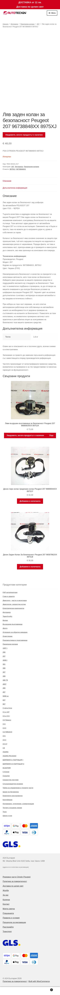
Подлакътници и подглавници (15, 640)
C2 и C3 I (6, 716)
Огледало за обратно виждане (15, 632)
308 (4, 676)
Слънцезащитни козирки (13, 784)
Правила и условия (11, 918)
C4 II (4, 728)
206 (4, 652)
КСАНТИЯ (7, 768)
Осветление (7, 636)
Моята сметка (9, 909)
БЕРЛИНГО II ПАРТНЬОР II (13, 764)
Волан (5, 620)
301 (4, 664)
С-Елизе (6, 772)
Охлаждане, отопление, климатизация (18, 804)
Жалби (6, 890)
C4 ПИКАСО (7, 732)
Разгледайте (8, 927)
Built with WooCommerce (39, 981)
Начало (5, 24)
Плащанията (8, 913)
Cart (46, 989)
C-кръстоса (7, 708)
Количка (6, 900)
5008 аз (6, 696)
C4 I (4, 724)
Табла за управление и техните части (18, 788)
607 (4, 700)
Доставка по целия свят (13, 886)
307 (4, 672)
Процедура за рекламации (14, 922)
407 (4, 692)
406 (4, 688)
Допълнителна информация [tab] (15, 188)
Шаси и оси (7, 816)
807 (4, 704)
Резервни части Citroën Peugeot (17, 877)
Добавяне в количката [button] (30, 501)
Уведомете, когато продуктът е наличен (24, 135)
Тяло (5, 812)
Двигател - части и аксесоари (15, 600)
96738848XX (21, 169)
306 (4, 668)
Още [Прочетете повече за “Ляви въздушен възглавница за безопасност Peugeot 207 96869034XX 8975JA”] (51, 435)
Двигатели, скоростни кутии (14, 604)
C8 (4, 748)
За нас (5, 895)
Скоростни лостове (11, 780)
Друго (5, 628)
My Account (10, 991)
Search (30, 991)
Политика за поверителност (15, 881)
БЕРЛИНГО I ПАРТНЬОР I (13, 760)
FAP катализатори (10, 592)
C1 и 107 (6, 712)
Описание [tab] (7, 181)
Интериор (14, 24)
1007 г (5, 648)
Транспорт (7, 931)
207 (38, 24)
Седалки (6, 776)
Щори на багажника (11, 792)
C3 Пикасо (7, 720)
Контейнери (7, 800)
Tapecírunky (7, 616)
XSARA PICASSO (9, 756)
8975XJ (12, 169)
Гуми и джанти (9, 596)
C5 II (4, 740)
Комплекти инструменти (13, 796)
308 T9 (5, 680)
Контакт (6, 904)
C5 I (4, 736)
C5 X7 (5, 744)
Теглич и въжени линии (12, 808)
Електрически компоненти (13, 608)
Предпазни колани (27, 24)
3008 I (5, 660)
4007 (4, 684)
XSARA (5, 752)
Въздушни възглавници (12, 624)
